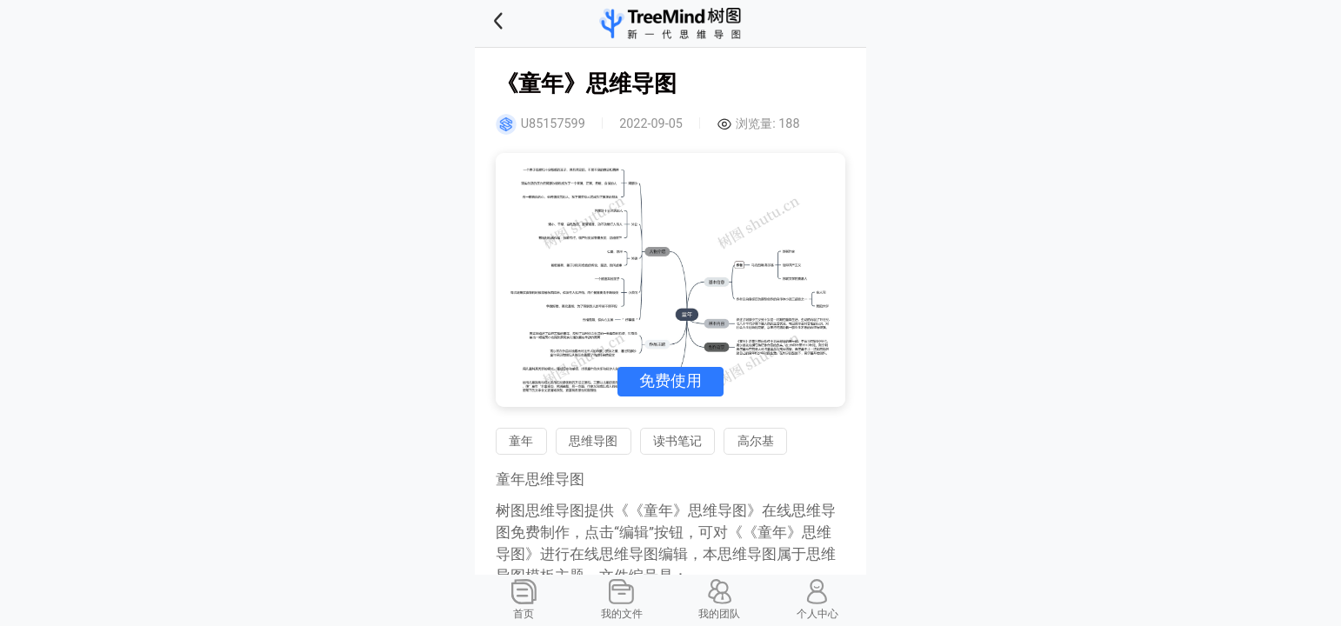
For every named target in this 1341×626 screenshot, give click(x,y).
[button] (520, 23)
